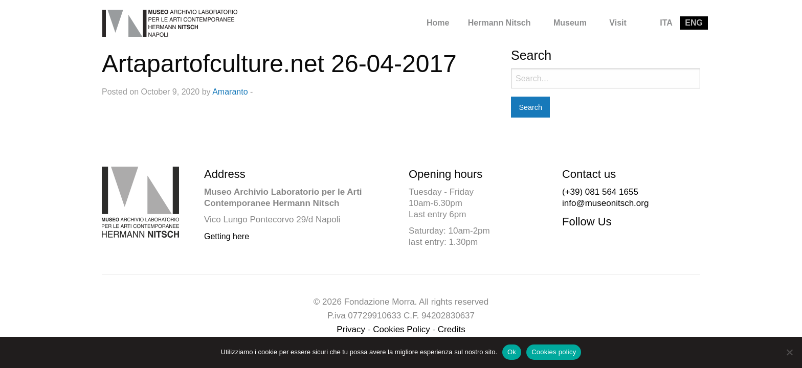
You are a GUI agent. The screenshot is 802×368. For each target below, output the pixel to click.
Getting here (226, 236)
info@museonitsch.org (605, 203)
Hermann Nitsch (499, 22)
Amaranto (230, 91)
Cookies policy (553, 352)
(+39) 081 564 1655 (600, 192)
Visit (618, 22)
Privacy (351, 329)
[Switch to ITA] (666, 23)
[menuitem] (437, 23)
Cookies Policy (401, 329)
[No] (789, 352)
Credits (451, 329)
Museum (570, 22)
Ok (511, 352)
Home (438, 22)
